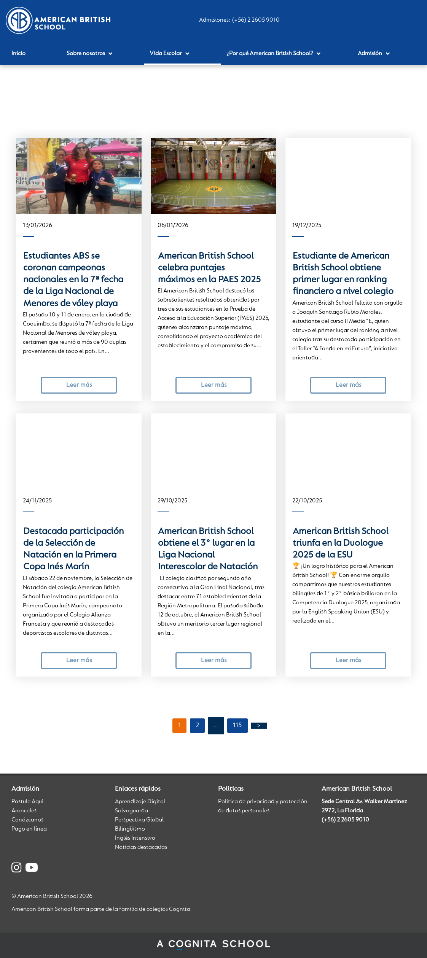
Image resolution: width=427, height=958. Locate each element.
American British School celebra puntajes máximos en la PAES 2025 (209, 268)
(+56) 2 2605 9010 (256, 20)
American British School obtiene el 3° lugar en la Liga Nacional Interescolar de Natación (208, 549)
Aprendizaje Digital (140, 802)
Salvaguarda (131, 811)
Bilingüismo (130, 829)
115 (237, 725)
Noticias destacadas (141, 847)
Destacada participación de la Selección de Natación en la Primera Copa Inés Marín (73, 549)
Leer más (79, 385)
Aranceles (24, 811)
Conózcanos (27, 820)
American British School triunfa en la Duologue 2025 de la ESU (340, 544)
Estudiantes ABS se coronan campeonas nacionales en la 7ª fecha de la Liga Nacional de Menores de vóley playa (73, 280)
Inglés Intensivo (135, 838)
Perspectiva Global (139, 820)
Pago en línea (29, 829)
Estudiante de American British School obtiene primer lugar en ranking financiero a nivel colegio (343, 274)
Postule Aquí (27, 802)
